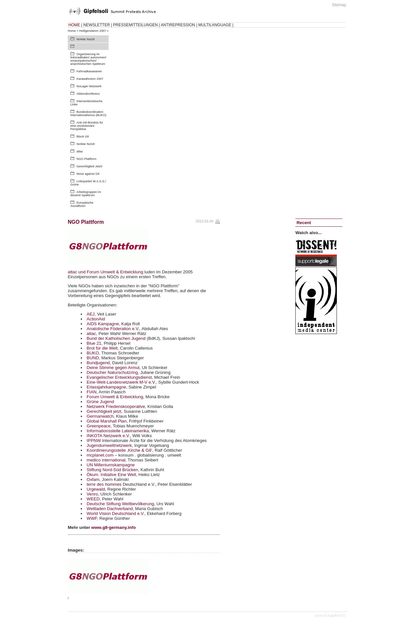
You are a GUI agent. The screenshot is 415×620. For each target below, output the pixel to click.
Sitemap (339, 5)
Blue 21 (94, 343)
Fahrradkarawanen (89, 71)
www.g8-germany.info (113, 527)
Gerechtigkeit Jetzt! (89, 166)
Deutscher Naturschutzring (112, 372)
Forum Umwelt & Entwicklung (115, 396)
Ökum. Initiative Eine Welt (111, 474)
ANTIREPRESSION (178, 25)
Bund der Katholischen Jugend (116, 338)
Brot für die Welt (102, 348)
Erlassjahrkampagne (106, 387)
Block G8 (83, 136)
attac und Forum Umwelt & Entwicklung (105, 271)
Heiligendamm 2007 (92, 30)
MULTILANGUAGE (214, 25)
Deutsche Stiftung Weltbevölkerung (120, 503)
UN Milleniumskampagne (111, 464)
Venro (92, 494)
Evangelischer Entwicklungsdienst (119, 377)
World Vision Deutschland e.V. (115, 513)
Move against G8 (88, 173)
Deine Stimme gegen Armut (113, 367)
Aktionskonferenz (88, 93)
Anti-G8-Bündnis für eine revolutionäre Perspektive (86, 126)
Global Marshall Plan (106, 421)
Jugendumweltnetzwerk (109, 445)
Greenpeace (98, 425)
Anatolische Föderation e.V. (113, 328)
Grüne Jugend (100, 401)
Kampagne (103, 323)
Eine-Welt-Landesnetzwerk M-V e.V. (121, 382)
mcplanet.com (100, 455)
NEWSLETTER (96, 25)
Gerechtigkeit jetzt (104, 411)
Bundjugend (98, 362)
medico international (106, 460)
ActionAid (96, 318)
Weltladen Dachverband (110, 508)
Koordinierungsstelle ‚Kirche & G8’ (119, 450)
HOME (74, 25)
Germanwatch (100, 416)
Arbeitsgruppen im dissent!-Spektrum (85, 193)
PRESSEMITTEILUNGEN (135, 25)
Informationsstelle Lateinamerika (118, 430)
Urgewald (96, 489)
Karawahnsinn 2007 (90, 78)
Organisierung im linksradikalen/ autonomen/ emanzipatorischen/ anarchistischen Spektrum (88, 59)
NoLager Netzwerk (89, 86)
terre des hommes (104, 484)
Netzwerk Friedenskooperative (116, 406)
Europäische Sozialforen (81, 204)
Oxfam (93, 479)
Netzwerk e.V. (108, 435)
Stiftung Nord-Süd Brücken (112, 469)
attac (80, 151)
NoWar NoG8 (86, 39)
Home (72, 30)
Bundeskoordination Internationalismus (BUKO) (88, 113)
